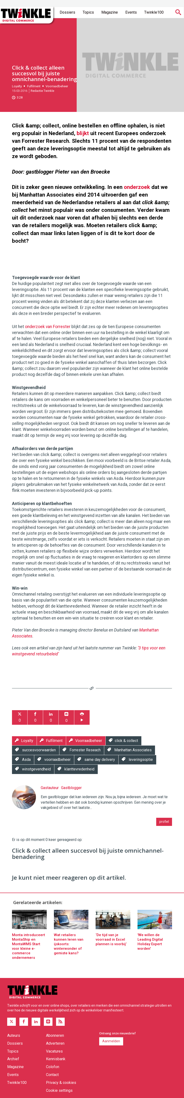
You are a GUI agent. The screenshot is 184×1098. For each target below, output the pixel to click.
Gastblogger (71, 787)
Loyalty (17, 86)
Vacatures (54, 1051)
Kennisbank (55, 1059)
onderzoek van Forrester (47, 326)
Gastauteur (50, 787)
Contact (52, 1074)
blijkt (83, 133)
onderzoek (137, 187)
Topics (88, 12)
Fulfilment (33, 86)
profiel (164, 822)
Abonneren (55, 1035)
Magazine (109, 12)
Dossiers (67, 12)
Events (131, 12)
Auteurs (13, 1035)
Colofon (52, 1067)
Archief (13, 1059)
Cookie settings (59, 1090)
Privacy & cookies (61, 1082)
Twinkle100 (154, 12)
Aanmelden (111, 1041)
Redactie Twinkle (42, 91)
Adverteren (55, 1043)
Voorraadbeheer (57, 86)
